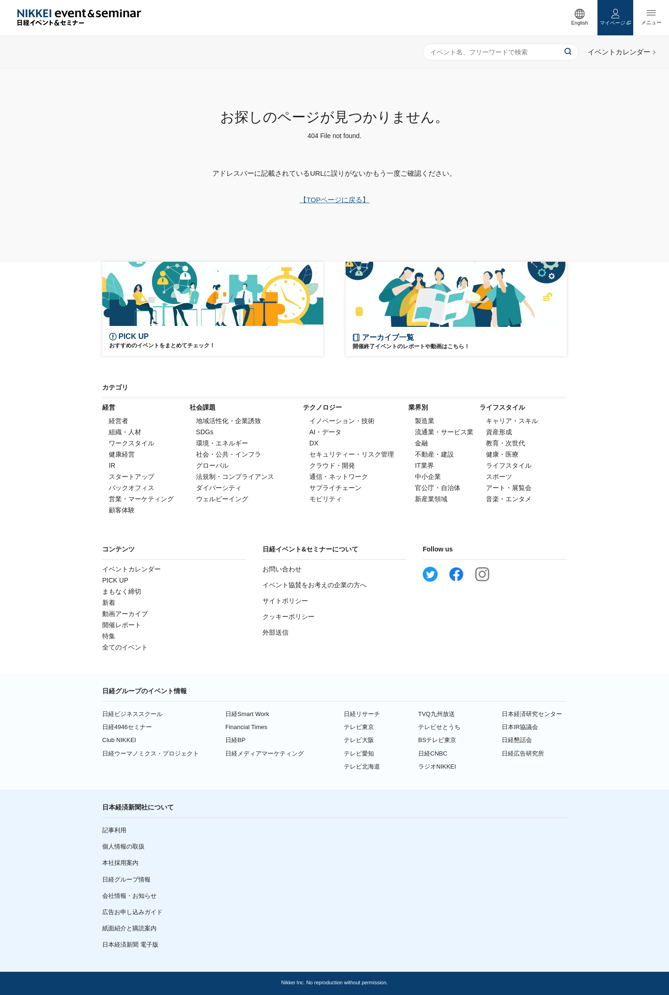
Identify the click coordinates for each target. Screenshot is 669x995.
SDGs (204, 432)
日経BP (235, 739)
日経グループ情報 (126, 879)
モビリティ (325, 499)
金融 (421, 443)
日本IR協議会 (520, 726)
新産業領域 (431, 499)
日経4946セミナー (127, 726)
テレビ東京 (359, 726)
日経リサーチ (362, 713)
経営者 (118, 421)
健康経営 (122, 454)
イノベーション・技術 (341, 421)
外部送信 (275, 632)
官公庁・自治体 (437, 487)
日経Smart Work (247, 713)
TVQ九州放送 (436, 713)
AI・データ (325, 432)
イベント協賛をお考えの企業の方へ (314, 585)
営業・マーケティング (141, 499)
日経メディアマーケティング (264, 753)
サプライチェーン (335, 487)
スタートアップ (131, 476)
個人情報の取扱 (123, 846)
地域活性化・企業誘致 (228, 421)
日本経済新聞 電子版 (130, 944)
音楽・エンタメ (508, 499)
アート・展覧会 (508, 487)
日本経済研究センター (532, 713)
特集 (108, 636)
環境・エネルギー (222, 443)
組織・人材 (125, 432)
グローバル (212, 465)
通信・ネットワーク (338, 476)
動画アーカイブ (125, 613)
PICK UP (115, 580)
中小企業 (428, 476)
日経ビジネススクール (132, 713)
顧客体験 (122, 510)
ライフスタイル (508, 465)
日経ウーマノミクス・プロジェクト (150, 753)
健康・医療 (502, 454)
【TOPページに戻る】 (335, 200)
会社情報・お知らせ (129, 895)
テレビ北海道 (362, 766)
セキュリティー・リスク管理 (351, 454)
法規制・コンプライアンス (235, 476)
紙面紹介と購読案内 (129, 928)
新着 (108, 602)
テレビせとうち (439, 726)
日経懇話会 (517, 739)
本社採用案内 (120, 862)
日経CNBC (432, 753)
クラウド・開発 (332, 465)
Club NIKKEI (119, 739)
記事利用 (114, 830)
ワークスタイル (131, 443)
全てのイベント (125, 647)
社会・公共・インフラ (228, 454)
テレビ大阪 (359, 739)
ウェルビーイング (222, 499)
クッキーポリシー (288, 616)
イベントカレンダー (131, 569)
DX (313, 443)
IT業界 (424, 465)
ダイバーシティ (219, 487)
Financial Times (246, 726)
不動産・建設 (434, 454)
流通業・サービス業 (444, 432)
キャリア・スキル (512, 421)
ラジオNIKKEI (437, 766)
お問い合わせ (282, 569)
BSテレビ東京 (437, 739)
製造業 (424, 421)
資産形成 (499, 432)
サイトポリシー (285, 600)
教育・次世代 (505, 443)
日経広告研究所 (523, 753)
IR (112, 465)
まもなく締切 (121, 591)
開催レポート (121, 625)
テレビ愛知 (359, 753)
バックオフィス (131, 487)
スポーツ (499, 476)
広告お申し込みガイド (132, 912)
